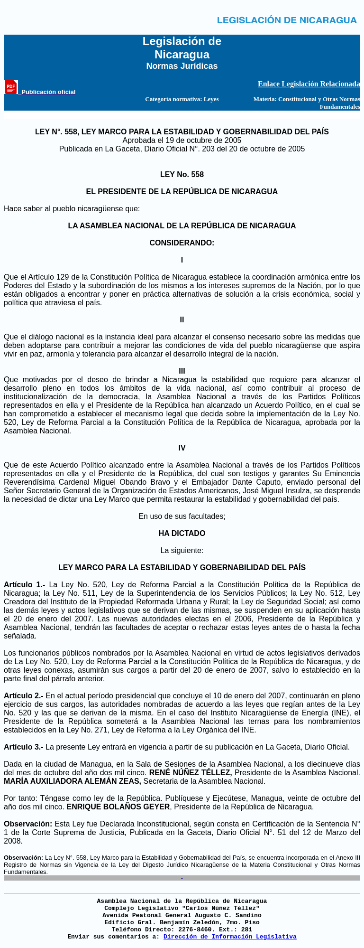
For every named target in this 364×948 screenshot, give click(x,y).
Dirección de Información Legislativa (230, 936)
